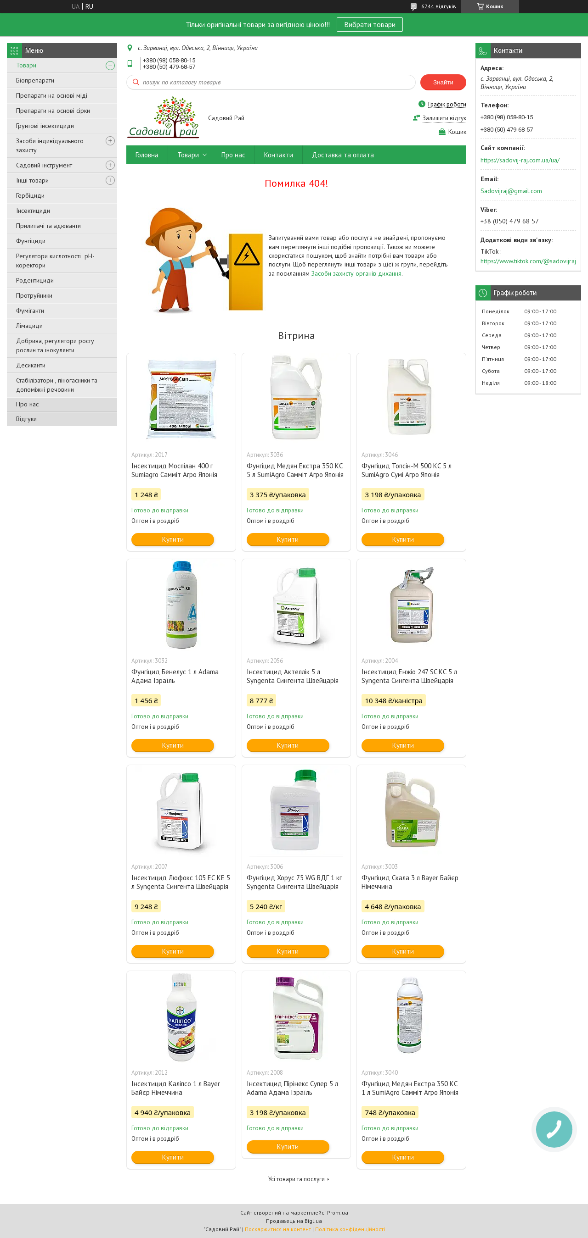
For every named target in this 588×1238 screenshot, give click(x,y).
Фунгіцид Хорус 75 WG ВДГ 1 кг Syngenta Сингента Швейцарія (294, 882)
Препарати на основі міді (51, 95)
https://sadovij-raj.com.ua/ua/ (520, 160)
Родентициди (35, 280)
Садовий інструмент (44, 165)
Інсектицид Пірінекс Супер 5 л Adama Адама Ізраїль (292, 1088)
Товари (26, 65)
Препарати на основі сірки (53, 110)
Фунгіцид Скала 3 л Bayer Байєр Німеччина (410, 882)
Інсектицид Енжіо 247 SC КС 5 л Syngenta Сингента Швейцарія (409, 676)
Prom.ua (337, 1212)
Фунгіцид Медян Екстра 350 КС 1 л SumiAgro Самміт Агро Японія (410, 1088)
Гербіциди (30, 195)
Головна (147, 154)
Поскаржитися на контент (278, 1229)
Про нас (27, 404)
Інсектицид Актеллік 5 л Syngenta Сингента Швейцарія (293, 676)
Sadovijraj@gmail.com (511, 191)
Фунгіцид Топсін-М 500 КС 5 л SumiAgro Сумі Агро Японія (407, 470)
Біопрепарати (35, 80)
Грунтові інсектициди (45, 126)
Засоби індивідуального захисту (50, 145)
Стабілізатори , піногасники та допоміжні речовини (56, 385)
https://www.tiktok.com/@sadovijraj (528, 261)
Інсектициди (33, 210)
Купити (173, 539)
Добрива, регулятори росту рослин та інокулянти (55, 345)
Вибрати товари (370, 24)
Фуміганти (30, 310)
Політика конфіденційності (350, 1229)
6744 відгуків (438, 6)
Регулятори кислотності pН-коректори (55, 260)
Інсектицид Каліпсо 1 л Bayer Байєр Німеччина (175, 1088)
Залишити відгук (444, 118)
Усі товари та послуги (296, 1179)
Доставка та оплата (343, 154)
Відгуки (26, 419)
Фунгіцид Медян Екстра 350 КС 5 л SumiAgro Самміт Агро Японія (295, 470)
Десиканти (30, 365)
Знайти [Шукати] (443, 82)
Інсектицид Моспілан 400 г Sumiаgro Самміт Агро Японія (174, 470)
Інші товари (32, 180)
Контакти (278, 154)
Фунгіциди (30, 241)
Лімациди (29, 326)
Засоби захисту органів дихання (356, 273)
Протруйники (34, 295)
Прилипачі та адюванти (48, 226)
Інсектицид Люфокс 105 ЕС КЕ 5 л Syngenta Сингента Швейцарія (180, 882)
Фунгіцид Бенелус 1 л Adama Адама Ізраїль (175, 676)
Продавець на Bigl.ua (294, 1220)
